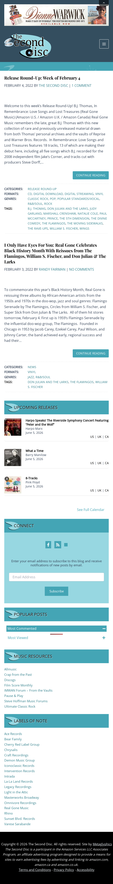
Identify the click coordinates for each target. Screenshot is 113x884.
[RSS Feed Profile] (57, 545)
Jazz (31, 377)
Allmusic (10, 669)
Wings (84, 228)
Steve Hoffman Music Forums (26, 701)
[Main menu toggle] (104, 44)
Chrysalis (10, 750)
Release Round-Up (42, 189)
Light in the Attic (16, 792)
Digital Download (48, 194)
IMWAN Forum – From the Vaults (28, 690)
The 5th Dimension (74, 218)
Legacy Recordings (17, 787)
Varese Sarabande (17, 824)
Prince (52, 218)
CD (30, 194)
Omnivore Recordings (20, 803)
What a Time (34, 451)
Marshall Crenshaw (59, 213)
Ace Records (13, 734)
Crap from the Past (18, 674)
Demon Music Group (19, 760)
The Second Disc (53, 85)
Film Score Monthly (18, 685)
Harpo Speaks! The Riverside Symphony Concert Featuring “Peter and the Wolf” (67, 422)
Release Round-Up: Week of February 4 (42, 78)
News (32, 367)
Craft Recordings (16, 755)
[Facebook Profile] (48, 545)
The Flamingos (53, 223)
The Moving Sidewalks (85, 223)
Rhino (8, 813)
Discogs (10, 680)
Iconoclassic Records (19, 765)
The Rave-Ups (38, 228)
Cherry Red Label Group (21, 744)
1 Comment (81, 85)
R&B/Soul (35, 204)
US (92, 437)
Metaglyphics (102, 844)
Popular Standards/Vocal (78, 199)
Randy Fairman (52, 269)
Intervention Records (19, 771)
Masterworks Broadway (21, 797)
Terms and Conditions (35, 870)
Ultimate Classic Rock (19, 706)
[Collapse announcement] (104, 3)
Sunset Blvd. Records (19, 818)
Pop (53, 199)
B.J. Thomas (37, 209)
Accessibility (85, 870)
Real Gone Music (16, 808)
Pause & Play (13, 696)
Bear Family (13, 739)
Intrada (9, 776)
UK (99, 437)
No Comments (81, 269)
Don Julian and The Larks (67, 209)
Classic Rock (38, 199)
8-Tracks (32, 478)
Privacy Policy (64, 870)
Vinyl (99, 194)
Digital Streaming (79, 194)
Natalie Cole (88, 213)
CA (107, 437)
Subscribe (56, 591)
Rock (48, 204)
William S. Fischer (64, 228)
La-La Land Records (18, 781)
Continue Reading (90, 175)
